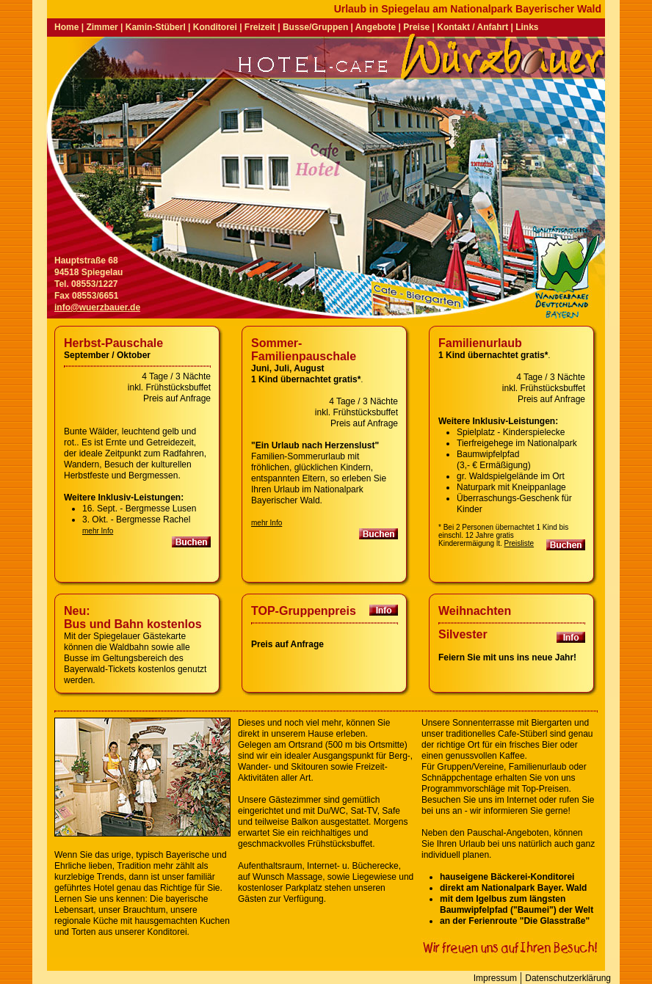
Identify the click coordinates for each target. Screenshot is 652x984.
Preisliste (519, 543)
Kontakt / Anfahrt (472, 27)
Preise (416, 27)
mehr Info (97, 531)
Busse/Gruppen (315, 27)
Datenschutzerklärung (568, 978)
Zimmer (101, 27)
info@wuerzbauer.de (97, 307)
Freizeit (260, 27)
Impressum (495, 978)
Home (66, 27)
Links (526, 27)
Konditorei (215, 27)
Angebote (375, 27)
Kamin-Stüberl (156, 27)
